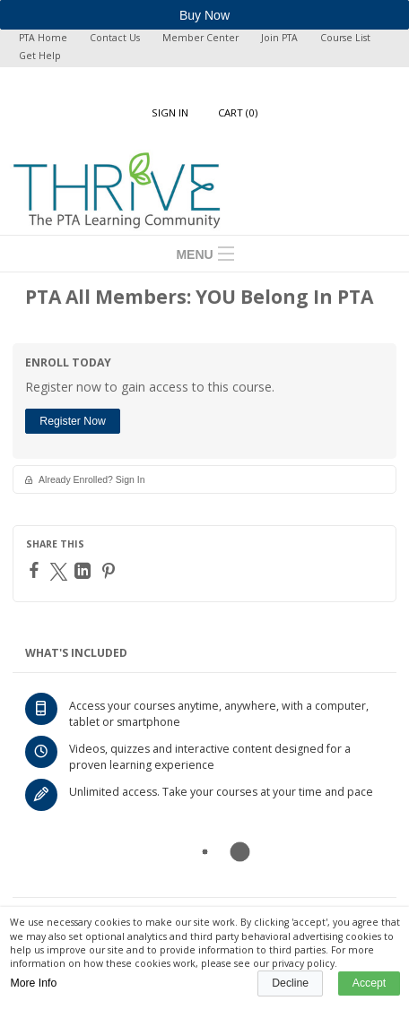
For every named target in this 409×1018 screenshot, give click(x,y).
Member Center (200, 37)
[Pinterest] (110, 571)
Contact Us (115, 37)
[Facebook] (36, 570)
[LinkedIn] (84, 571)
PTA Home (43, 37)
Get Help (40, 55)
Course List (345, 37)
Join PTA (279, 37)
